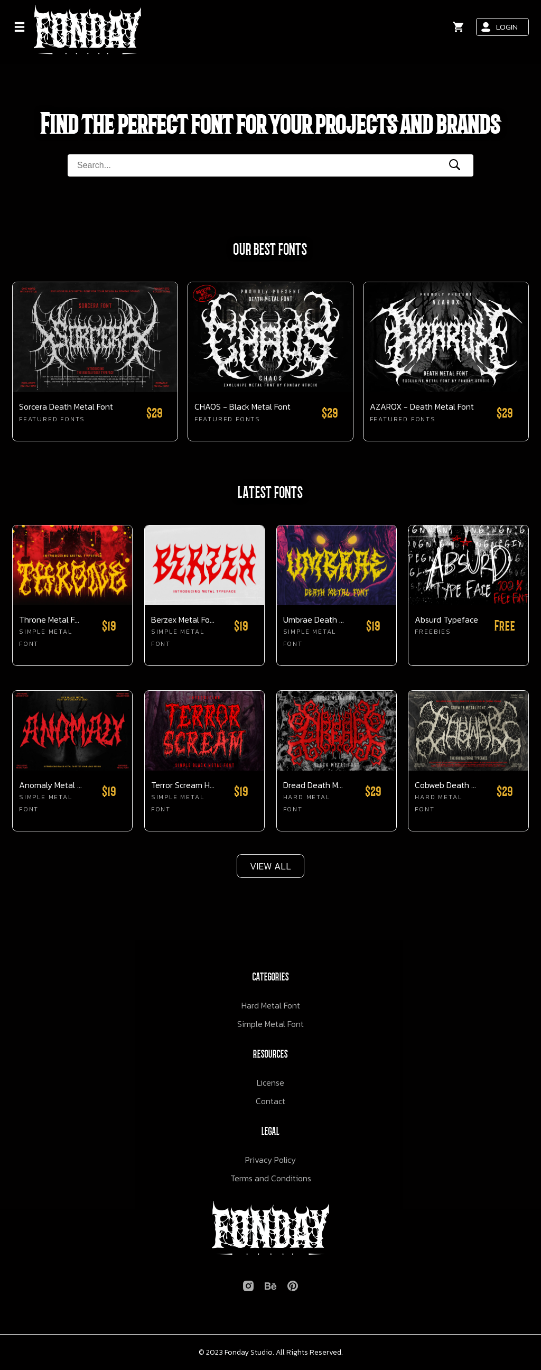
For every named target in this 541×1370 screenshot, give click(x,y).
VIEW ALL (270, 866)
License (270, 1082)
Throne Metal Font (51, 620)
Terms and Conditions (270, 1178)
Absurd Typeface (446, 620)
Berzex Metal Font (183, 620)
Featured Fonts (52, 419)
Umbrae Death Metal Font (315, 620)
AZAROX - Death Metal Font (422, 407)
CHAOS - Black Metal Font (242, 407)
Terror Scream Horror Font (183, 785)
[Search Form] (250, 165)
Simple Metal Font (270, 1023)
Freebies (433, 631)
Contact (270, 1101)
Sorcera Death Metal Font (66, 407)
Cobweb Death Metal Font (447, 785)
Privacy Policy (270, 1159)
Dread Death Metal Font (315, 785)
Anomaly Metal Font (51, 785)
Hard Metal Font (270, 1005)
